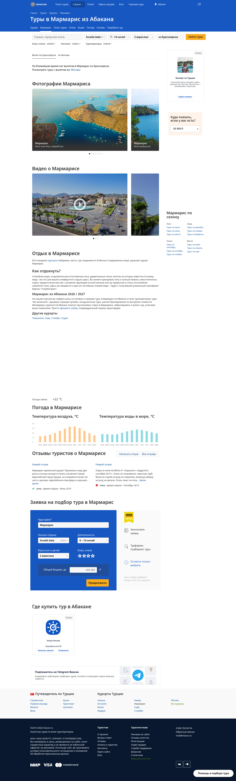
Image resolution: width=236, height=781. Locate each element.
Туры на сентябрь (171, 246)
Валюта (34, 707)
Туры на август (174, 234)
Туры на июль (173, 230)
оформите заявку (69, 308)
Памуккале (38, 318)
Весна (190, 241)
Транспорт (68, 703)
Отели (90, 4)
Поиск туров (61, 4)
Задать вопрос (185, 97)
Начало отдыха (47, 535)
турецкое (52, 260)
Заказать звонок (46, 650)
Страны (77, 4)
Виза (32, 710)
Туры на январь (194, 230)
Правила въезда (38, 703)
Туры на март (193, 244)
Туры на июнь (173, 227)
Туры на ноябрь (174, 254)
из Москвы (63, 55)
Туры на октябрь (175, 250)
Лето (169, 223)
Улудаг (64, 318)
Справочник (36, 700)
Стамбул (55, 318)
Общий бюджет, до (54, 569)
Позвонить (63, 650)
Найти (195, 37)
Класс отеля (85, 550)
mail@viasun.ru (184, 735)
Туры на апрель (194, 248)
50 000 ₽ (178, 128)
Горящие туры (136, 4)
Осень (170, 241)
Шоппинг (68, 707)
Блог (121, 4)
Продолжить (97, 583)
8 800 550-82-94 (184, 728)
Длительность (86, 535)
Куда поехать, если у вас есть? (185, 118)
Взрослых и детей (49, 550)
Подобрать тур (115, 27)
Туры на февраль (195, 234)
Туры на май (193, 251)
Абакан (162, 4)
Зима (189, 223)
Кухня (66, 700)
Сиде (47, 318)
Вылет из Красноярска (44, 55)
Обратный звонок (185, 731)
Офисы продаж (106, 4)
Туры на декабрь (195, 227)
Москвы (76, 69)
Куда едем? (44, 519)
